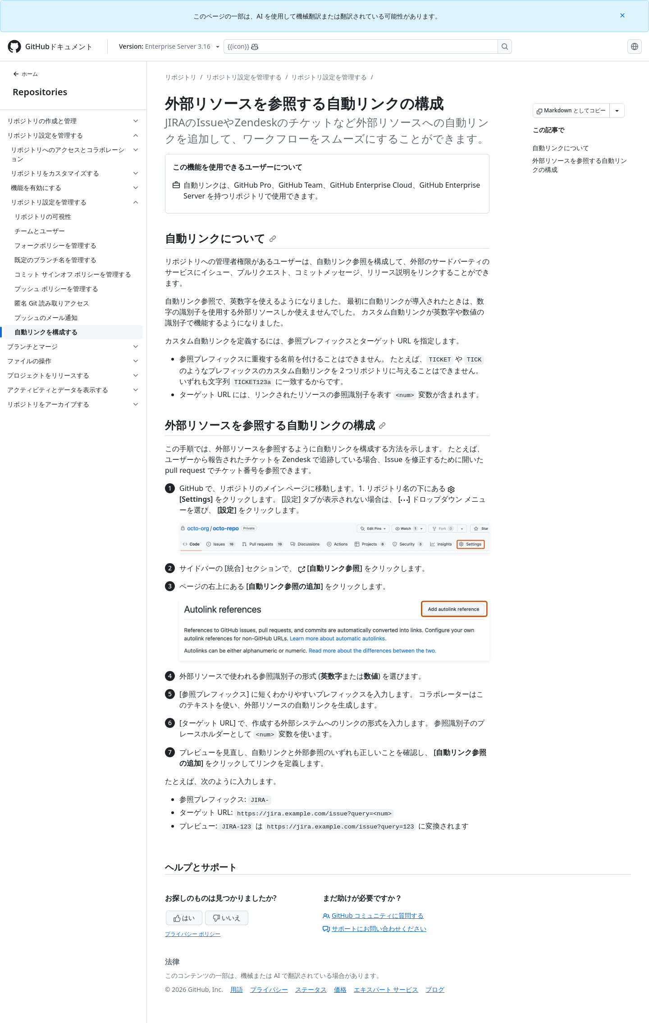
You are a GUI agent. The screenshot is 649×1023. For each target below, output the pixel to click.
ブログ (434, 989)
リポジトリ (181, 77)
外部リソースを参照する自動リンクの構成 (275, 424)
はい (184, 917)
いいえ (227, 917)
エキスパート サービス (386, 989)
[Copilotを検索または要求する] (368, 46)
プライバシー (269, 989)
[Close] (623, 14)
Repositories (40, 92)
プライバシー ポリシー (192, 934)
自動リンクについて (220, 238)
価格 (340, 989)
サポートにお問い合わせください (374, 928)
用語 (236, 989)
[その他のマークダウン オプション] (617, 110)
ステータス (311, 989)
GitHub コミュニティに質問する (373, 915)
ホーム (25, 74)
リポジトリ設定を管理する (244, 77)
